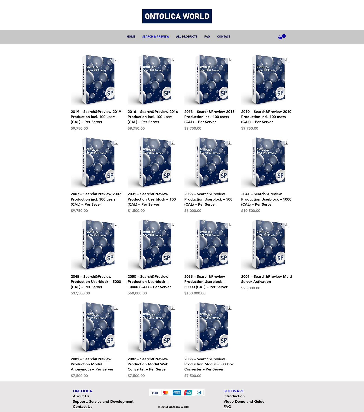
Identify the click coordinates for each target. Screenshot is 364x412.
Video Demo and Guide (244, 401)
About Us (81, 396)
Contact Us (82, 406)
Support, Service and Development (103, 401)
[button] (282, 36)
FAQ (227, 406)
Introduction (234, 396)
